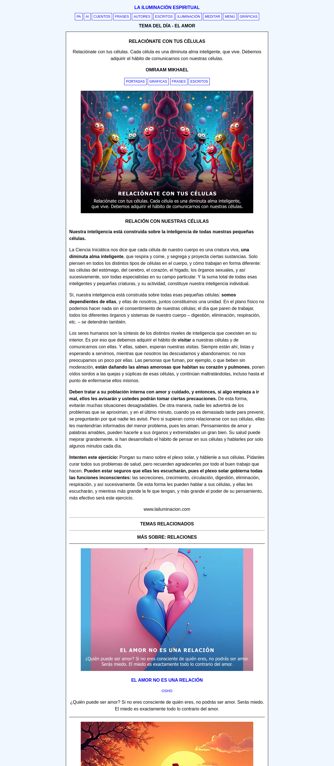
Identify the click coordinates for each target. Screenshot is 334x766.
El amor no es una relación (167, 680)
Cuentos (101, 17)
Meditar (212, 17)
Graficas (158, 81)
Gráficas (248, 17)
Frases (122, 17)
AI (87, 17)
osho (166, 691)
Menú (230, 17)
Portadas (135, 81)
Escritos (164, 17)
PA (79, 17)
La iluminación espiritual (167, 7)
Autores (142, 17)
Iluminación (188, 17)
